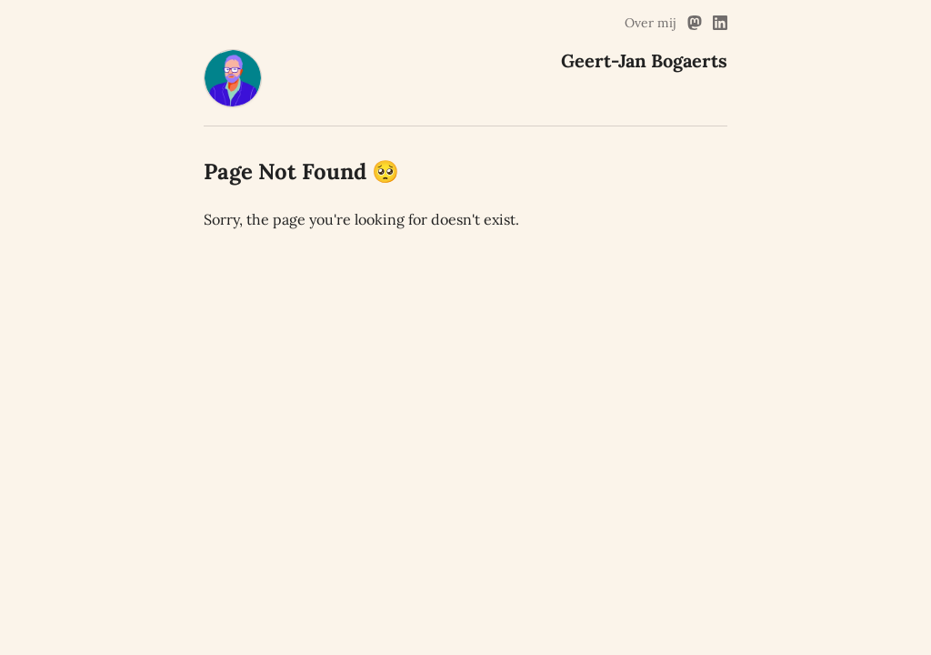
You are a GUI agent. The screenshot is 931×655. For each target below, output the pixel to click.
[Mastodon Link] (694, 22)
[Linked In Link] (720, 22)
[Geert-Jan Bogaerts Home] (233, 102)
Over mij (650, 23)
